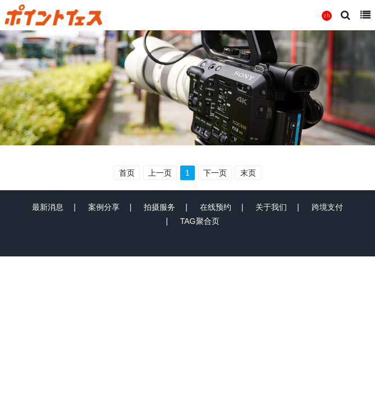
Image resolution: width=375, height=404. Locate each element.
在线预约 (215, 207)
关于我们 (271, 207)
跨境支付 (327, 207)
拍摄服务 (159, 207)
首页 (127, 172)
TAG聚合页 (199, 221)
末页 (248, 172)
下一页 (215, 172)
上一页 (160, 172)
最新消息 (47, 207)
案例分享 (104, 207)
